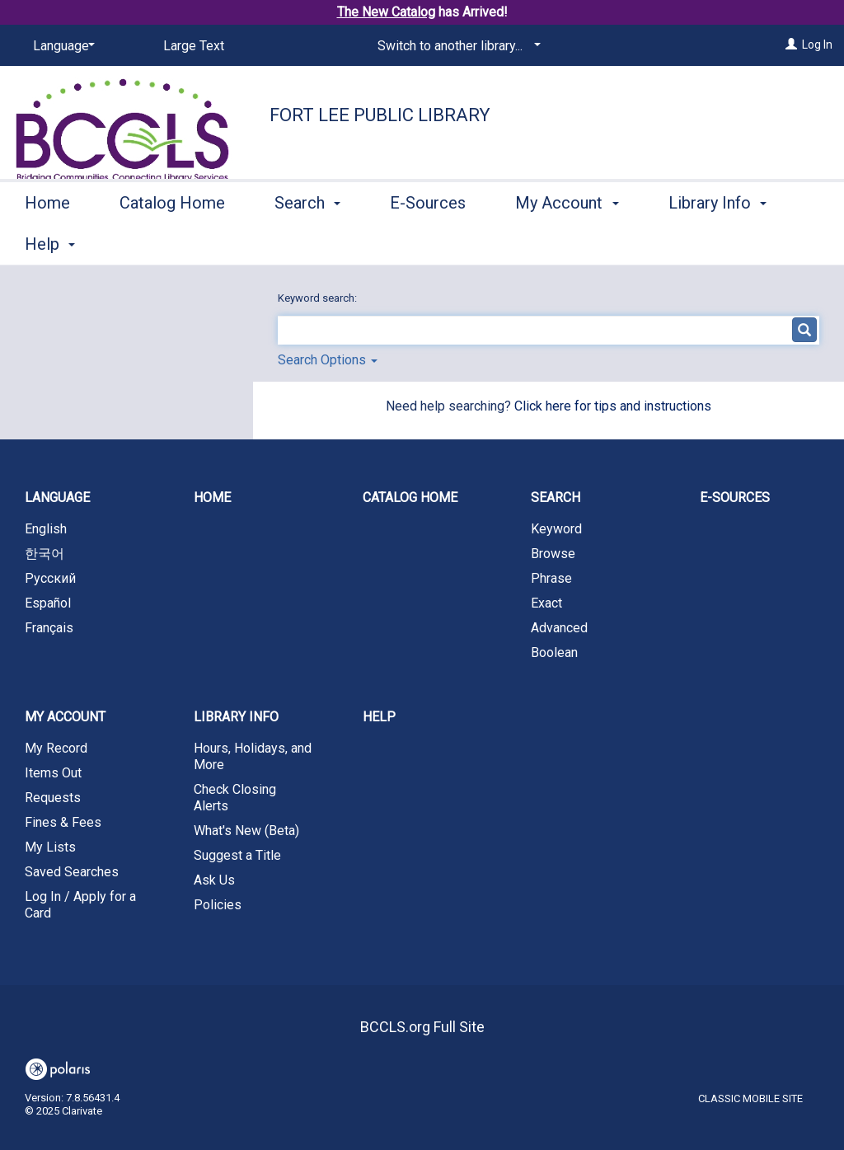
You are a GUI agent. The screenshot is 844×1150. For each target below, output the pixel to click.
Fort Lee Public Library (380, 115)
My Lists (50, 847)
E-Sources (428, 241)
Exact (546, 603)
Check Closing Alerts (235, 798)
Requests (53, 797)
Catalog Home (172, 241)
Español (48, 603)
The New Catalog (386, 12)
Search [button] (307, 241)
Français (49, 628)
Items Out (53, 773)
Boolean (554, 652)
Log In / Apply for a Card (80, 905)
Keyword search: (318, 298)
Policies (217, 905)
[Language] (61, 46)
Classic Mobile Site (750, 1098)
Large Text (193, 46)
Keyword (556, 529)
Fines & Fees (63, 822)
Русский (50, 578)
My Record (56, 748)
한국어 (44, 553)
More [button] (701, 244)
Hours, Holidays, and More (253, 756)
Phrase (551, 578)
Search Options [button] (327, 360)
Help (379, 717)
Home (47, 241)
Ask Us (214, 880)
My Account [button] (566, 241)
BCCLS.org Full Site (422, 1026)
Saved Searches (72, 872)
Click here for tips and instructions (612, 406)
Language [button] (57, 497)
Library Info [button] (236, 717)
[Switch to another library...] (456, 46)
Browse (553, 553)
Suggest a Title (237, 855)
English (46, 529)
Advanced (559, 628)
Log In (817, 44)
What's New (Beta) (246, 830)
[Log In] (791, 44)
